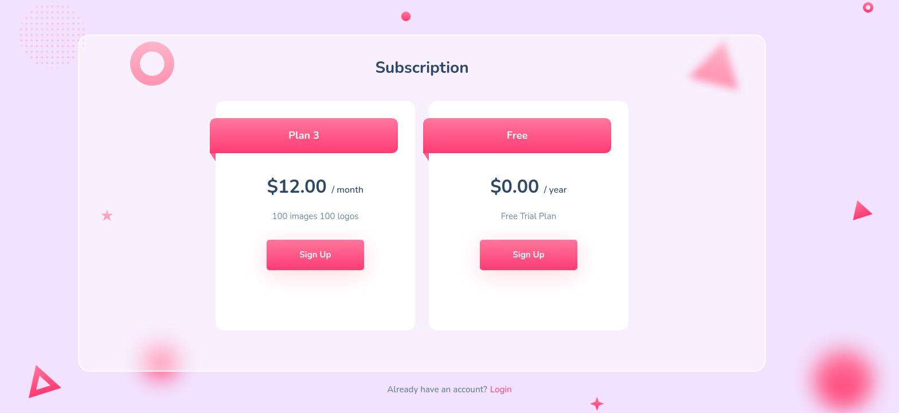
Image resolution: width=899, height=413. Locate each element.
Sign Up (315, 254)
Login (501, 389)
